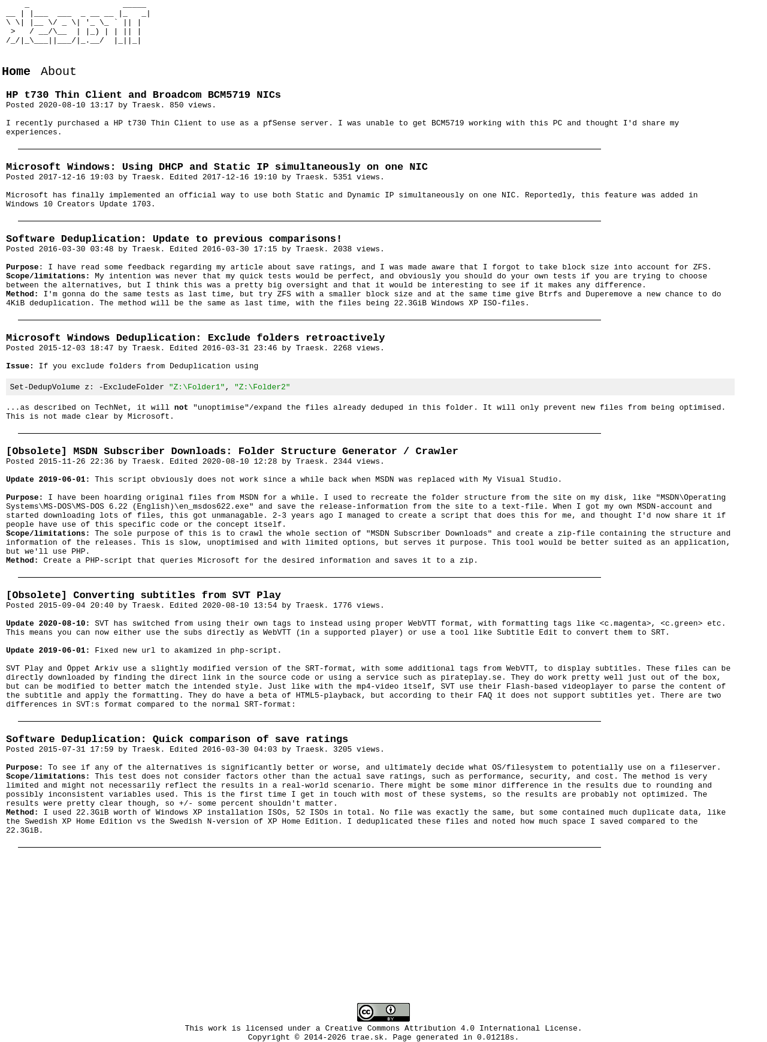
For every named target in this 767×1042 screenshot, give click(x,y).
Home (16, 85)
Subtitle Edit (527, 727)
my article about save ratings (284, 308)
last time (265, 351)
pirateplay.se (470, 781)
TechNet (111, 467)
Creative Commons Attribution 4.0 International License (451, 1029)
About (59, 85)
